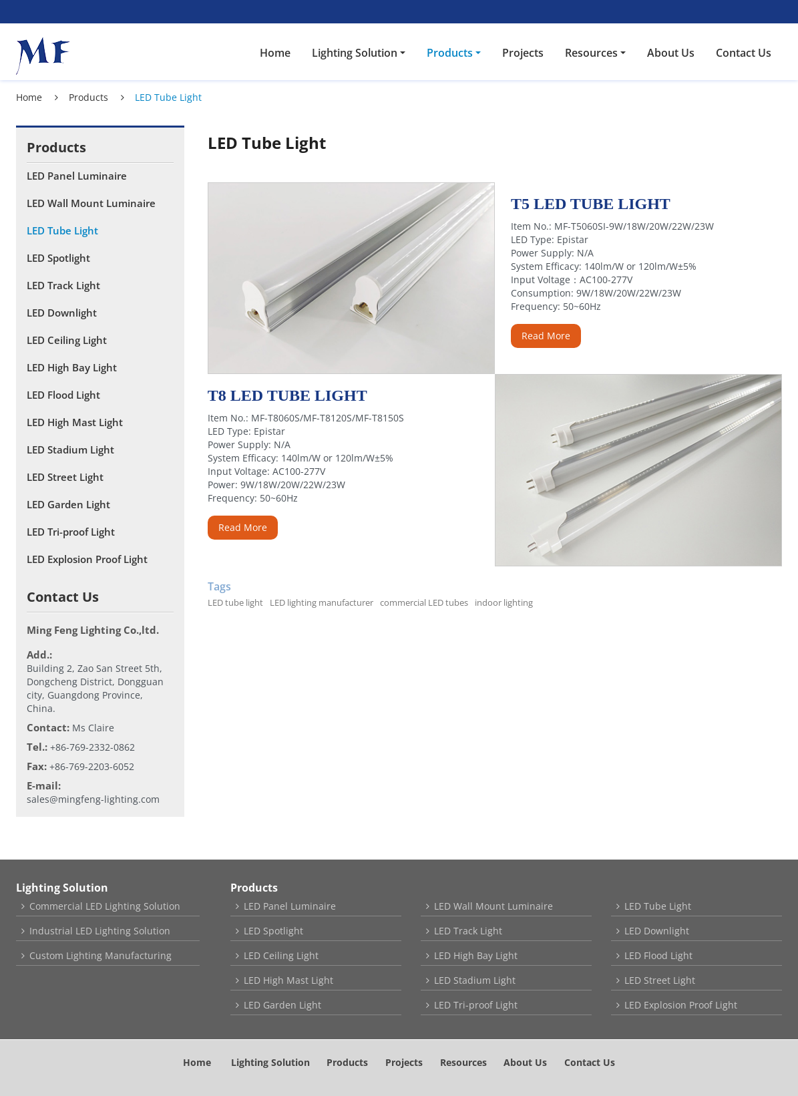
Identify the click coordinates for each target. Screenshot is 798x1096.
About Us (670, 52)
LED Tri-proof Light (71, 531)
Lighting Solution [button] (354, 52)
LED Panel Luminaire (77, 175)
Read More (546, 335)
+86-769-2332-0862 (92, 747)
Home (275, 52)
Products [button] (450, 52)
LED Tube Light (62, 230)
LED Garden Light (68, 504)
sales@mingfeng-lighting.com (93, 799)
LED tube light (235, 602)
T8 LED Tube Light (287, 395)
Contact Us (743, 52)
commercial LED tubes (424, 602)
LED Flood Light (63, 394)
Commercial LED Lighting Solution (104, 906)
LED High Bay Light (72, 367)
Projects (523, 52)
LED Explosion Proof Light (87, 559)
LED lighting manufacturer (321, 602)
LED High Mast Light (75, 422)
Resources (463, 1062)
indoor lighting (504, 602)
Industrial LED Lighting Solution (99, 930)
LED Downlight (62, 312)
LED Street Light (65, 477)
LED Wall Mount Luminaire (91, 203)
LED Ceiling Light (67, 340)
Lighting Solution (62, 888)
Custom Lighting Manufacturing (100, 955)
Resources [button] (591, 52)
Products (88, 97)
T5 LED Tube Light (590, 203)
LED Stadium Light (70, 449)
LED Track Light (63, 285)
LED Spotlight (58, 257)
